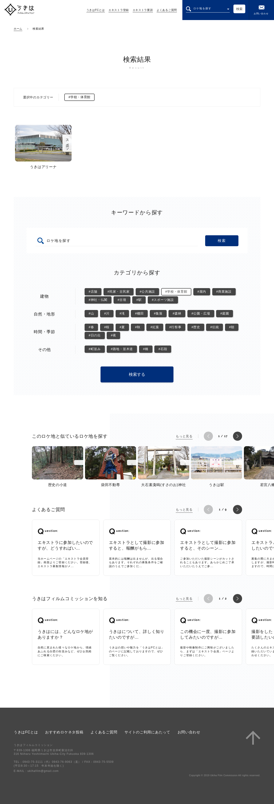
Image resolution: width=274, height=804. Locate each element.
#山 (91, 313)
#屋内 (201, 291)
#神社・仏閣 (98, 300)
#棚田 (139, 313)
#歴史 (195, 327)
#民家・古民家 (119, 291)
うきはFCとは (95, 10)
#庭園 (224, 313)
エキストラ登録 (119, 10)
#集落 (158, 313)
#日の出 (95, 335)
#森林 (177, 313)
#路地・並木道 (122, 349)
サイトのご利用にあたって (147, 732)
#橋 (145, 349)
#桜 (106, 327)
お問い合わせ (261, 10)
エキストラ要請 (143, 10)
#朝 (231, 327)
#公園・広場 (200, 313)
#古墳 (122, 300)
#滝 (122, 313)
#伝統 (214, 327)
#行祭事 (175, 327)
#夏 (122, 327)
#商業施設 (224, 291)
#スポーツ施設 (163, 300)
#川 (106, 313)
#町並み (95, 349)
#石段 (162, 349)
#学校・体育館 (176, 291)
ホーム (18, 28)
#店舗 (93, 291)
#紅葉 (154, 327)
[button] (208, 436)
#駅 (139, 300)
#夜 (113, 335)
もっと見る (184, 436)
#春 (91, 327)
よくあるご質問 (167, 10)
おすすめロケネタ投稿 (64, 732)
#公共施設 (147, 291)
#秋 (137, 327)
